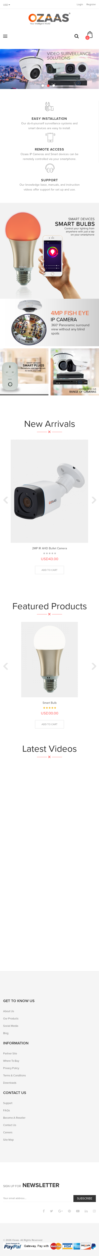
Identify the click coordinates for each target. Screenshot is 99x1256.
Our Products (10, 1018)
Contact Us (9, 1125)
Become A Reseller (14, 1118)
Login (80, 4)
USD (6, 5)
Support (7, 1103)
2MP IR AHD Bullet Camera (49, 548)
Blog (5, 1033)
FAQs (6, 1110)
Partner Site (10, 1053)
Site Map (8, 1140)
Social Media (10, 1026)
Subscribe (84, 1198)
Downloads (9, 1083)
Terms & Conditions (14, 1075)
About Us (8, 1011)
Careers (7, 1132)
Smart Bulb (50, 703)
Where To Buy (11, 1061)
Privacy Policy (11, 1068)
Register (91, 4)
